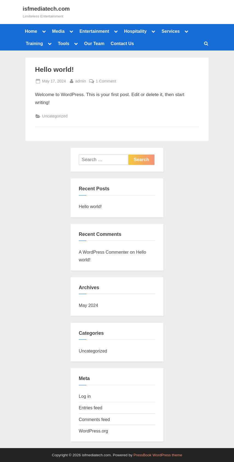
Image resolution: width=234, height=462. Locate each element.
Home (31, 31)
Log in (85, 396)
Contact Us (122, 43)
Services (171, 31)
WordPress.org (93, 430)
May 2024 (88, 305)
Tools (63, 43)
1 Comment (106, 80)
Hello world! (54, 69)
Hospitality (135, 31)
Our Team (94, 43)
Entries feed (90, 407)
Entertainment (94, 31)
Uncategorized (55, 116)
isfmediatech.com (46, 9)
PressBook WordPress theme (157, 455)
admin (80, 80)
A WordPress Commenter (104, 252)
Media (58, 31)
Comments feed (94, 419)
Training (34, 43)
